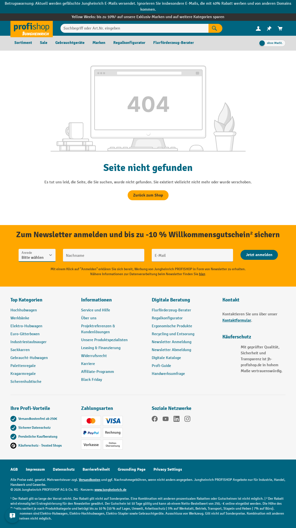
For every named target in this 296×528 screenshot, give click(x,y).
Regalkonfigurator (167, 318)
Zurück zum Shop (148, 195)
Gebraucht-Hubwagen (29, 358)
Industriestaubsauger (28, 342)
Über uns (88, 318)
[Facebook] (155, 420)
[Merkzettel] (269, 28)
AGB (14, 469)
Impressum (35, 469)
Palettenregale (23, 365)
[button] (183, 302)
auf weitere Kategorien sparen (198, 17)
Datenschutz (64, 469)
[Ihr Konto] (258, 28)
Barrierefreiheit (96, 469)
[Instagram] (187, 420)
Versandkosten (89, 480)
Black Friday (91, 379)
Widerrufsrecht (94, 356)
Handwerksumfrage (168, 373)
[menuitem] (258, 28)
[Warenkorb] (280, 28)
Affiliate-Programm (97, 371)
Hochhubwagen (23, 310)
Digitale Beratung (171, 300)
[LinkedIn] (176, 420)
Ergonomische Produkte (172, 326)
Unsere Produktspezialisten (104, 340)
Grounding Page (132, 469)
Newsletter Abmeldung (171, 350)
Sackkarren (20, 350)
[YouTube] (166, 420)
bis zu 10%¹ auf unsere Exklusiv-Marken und (135, 17)
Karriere (88, 364)
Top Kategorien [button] (26, 300)
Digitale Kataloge (166, 358)
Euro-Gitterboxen (25, 334)
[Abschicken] (259, 255)
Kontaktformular (236, 320)
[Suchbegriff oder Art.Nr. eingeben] (134, 28)
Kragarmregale (23, 373)
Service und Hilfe (95, 310)
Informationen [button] (96, 300)
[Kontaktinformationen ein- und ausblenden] (12, 515)
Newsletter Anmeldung (171, 342)
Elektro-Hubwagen (26, 326)
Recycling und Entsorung (173, 334)
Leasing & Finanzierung (100, 348)
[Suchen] (215, 28)
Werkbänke (19, 318)
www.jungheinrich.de (110, 490)
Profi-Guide (161, 365)
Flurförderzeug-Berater (171, 310)
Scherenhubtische (25, 381)
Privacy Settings (167, 469)
